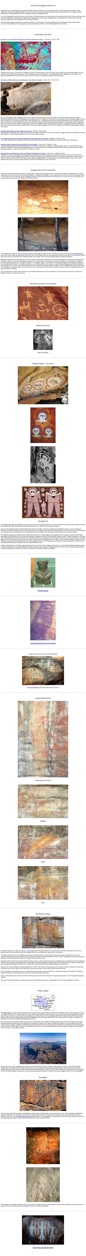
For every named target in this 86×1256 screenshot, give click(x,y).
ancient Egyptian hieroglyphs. (24, 1116)
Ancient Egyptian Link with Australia (43, 643)
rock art (55, 654)
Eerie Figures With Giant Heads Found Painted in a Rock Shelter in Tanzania (21, 80)
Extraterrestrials (43, 590)
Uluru (30, 654)
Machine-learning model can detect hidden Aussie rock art (16, 131)
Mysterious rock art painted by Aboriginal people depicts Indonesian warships (22, 39)
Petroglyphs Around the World (43, 1247)
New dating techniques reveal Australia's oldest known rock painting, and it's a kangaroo (24, 138)
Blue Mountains (78, 253)
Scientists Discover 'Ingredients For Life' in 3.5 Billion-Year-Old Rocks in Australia (23, 153)
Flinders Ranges (7, 1012)
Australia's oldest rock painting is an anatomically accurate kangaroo (19, 144)
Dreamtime (35, 687)
